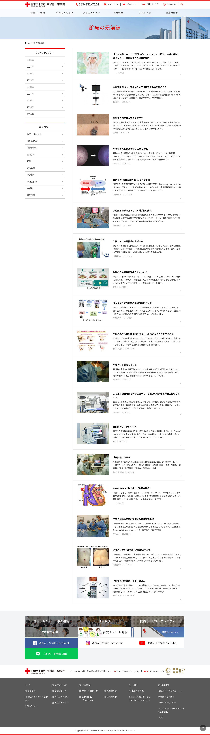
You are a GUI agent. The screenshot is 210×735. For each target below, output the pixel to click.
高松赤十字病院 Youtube (162, 643)
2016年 (30, 100)
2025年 (30, 66)
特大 (156, 4)
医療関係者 (172, 12)
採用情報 (118, 12)
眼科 (29, 161)
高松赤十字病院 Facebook (54, 643)
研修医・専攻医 (165, 696)
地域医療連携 (136, 690)
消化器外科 (32, 147)
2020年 (30, 73)
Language (171, 4)
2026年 (30, 59)
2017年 (30, 93)
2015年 (30, 107)
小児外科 (31, 174)
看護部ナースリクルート (169, 690)
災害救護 (104, 621)
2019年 (30, 80)
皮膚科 (30, 188)
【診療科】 (85, 685)
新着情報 (30, 690)
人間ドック (145, 12)
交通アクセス (113, 4)
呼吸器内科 (32, 181)
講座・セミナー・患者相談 (51, 621)
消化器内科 (32, 141)
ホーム (27, 43)
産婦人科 (31, 154)
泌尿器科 (31, 168)
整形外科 (31, 195)
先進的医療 (110, 690)
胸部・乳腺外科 (34, 134)
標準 (148, 4)
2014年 (30, 114)
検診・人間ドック (88, 690)
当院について (131, 4)
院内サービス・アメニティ (158, 621)
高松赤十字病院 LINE (55, 653)
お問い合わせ (170, 632)
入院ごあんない (91, 12)
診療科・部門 (38, 12)
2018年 (30, 86)
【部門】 (134, 685)
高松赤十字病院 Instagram (107, 643)
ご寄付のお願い (51, 632)
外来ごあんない (64, 12)
